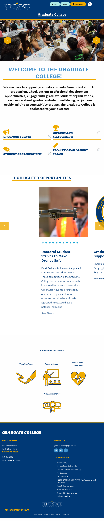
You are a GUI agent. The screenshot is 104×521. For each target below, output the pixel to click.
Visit (65, 4)
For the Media (62, 475)
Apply (54, 4)
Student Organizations (22, 154)
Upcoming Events (17, 137)
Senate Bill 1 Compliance (67, 491)
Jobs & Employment (65, 485)
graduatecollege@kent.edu (65, 444)
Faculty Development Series (70, 152)
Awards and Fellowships (63, 135)
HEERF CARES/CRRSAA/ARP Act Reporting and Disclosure (76, 480)
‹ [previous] (4, 225)
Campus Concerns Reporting (69, 468)
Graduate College (52, 14)
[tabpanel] (66, 261)
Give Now (78, 4)
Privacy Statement (64, 488)
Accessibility (62, 461)
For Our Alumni (63, 471)
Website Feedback (64, 495)
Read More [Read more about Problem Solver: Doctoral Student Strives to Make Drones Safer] (46, 312)
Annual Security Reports (67, 465)
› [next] (100, 225)
